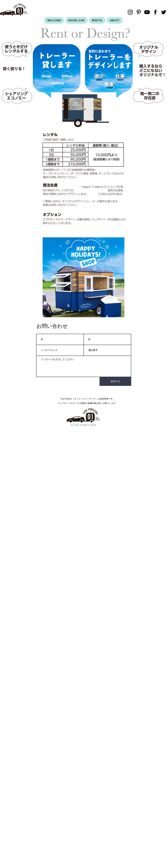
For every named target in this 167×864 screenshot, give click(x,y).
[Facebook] (155, 12)
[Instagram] (130, 12)
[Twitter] (163, 12)
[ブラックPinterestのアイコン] (138, 12)
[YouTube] (147, 12)
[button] (83, 278)
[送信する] (115, 381)
